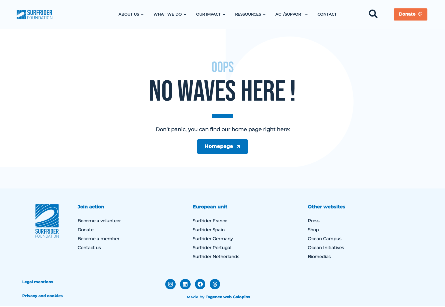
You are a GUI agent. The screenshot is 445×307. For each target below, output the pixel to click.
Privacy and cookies (42, 297)
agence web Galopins (229, 297)
